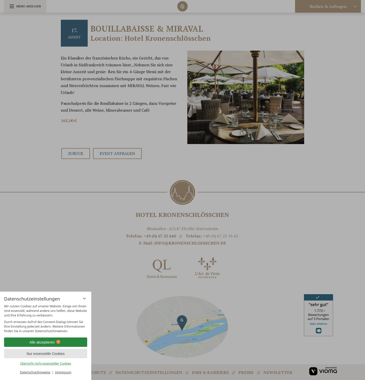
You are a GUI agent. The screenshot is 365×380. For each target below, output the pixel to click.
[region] (45, 318)
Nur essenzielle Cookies (46, 354)
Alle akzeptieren (45, 342)
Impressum (63, 372)
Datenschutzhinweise (35, 372)
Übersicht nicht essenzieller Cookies (45, 363)
